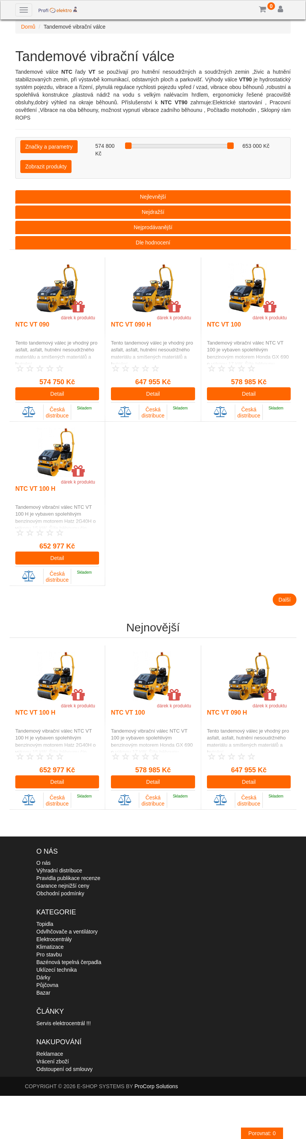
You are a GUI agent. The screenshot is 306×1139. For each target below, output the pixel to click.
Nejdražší (153, 212)
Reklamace (49, 1054)
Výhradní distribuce (59, 870)
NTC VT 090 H (131, 324)
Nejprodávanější (152, 227)
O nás (43, 863)
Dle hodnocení (153, 242)
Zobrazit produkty (46, 166)
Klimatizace (50, 947)
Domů (28, 27)
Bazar (43, 993)
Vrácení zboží (52, 1061)
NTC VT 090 (32, 324)
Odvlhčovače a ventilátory (67, 932)
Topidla (44, 924)
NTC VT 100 (224, 324)
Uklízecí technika (56, 970)
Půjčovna (47, 985)
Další (284, 600)
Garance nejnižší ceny (63, 886)
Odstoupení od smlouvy (64, 1069)
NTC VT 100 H (35, 488)
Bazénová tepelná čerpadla (68, 962)
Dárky (43, 977)
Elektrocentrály (54, 939)
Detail (57, 394)
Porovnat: (262, 1133)
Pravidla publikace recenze (68, 878)
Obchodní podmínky (60, 893)
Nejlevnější (153, 197)
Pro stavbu (49, 954)
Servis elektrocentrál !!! (63, 1023)
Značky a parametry (49, 147)
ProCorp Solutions (156, 1086)
